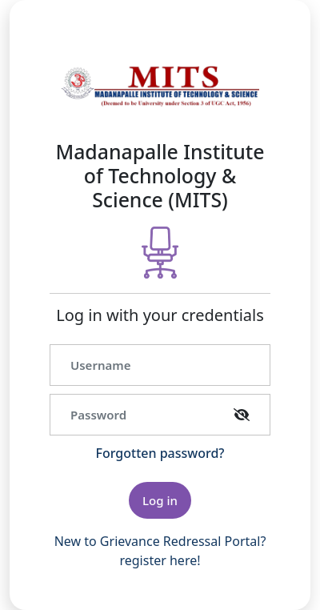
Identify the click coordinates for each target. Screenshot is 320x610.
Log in (160, 500)
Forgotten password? (160, 453)
